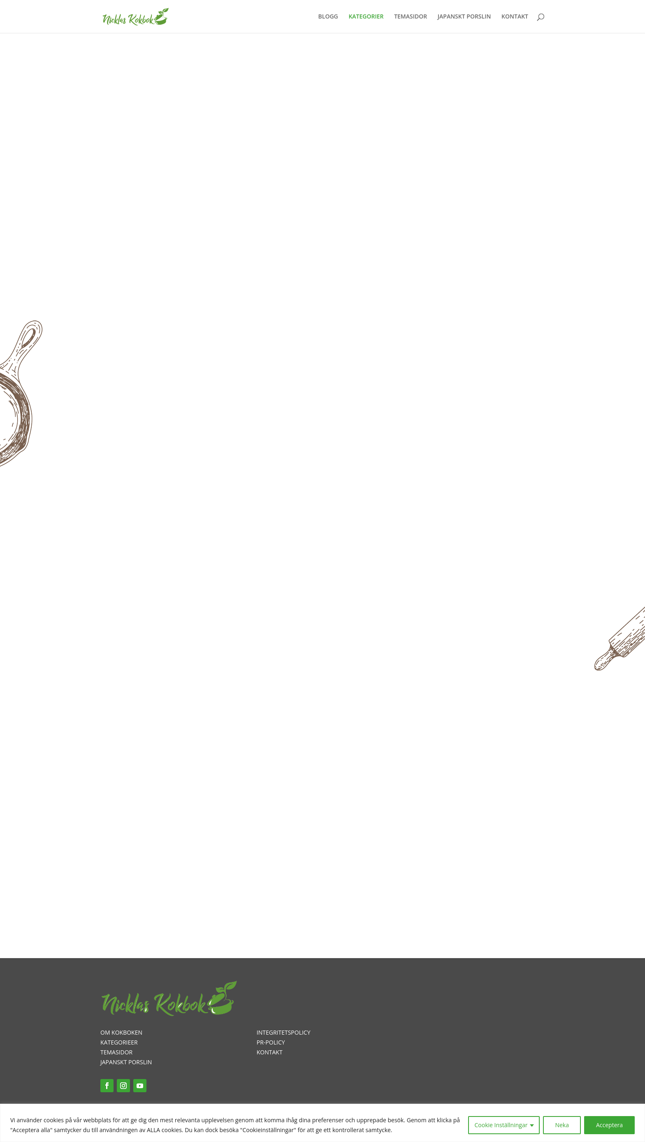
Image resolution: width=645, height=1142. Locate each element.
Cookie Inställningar (501, 1125)
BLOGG (328, 17)
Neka (562, 1125)
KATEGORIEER (119, 1042)
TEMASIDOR (410, 17)
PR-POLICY (271, 1042)
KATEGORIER (365, 17)
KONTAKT (514, 17)
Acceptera (609, 1125)
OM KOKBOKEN (121, 1032)
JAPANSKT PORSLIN (464, 17)
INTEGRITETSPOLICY (284, 1032)
